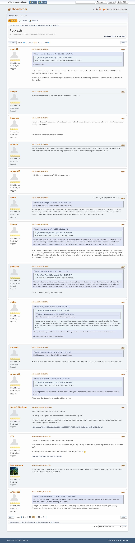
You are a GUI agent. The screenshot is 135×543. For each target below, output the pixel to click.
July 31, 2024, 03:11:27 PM (40, 266)
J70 (12, 436)
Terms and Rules (117, 540)
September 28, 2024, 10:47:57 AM (42, 407)
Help (109, 540)
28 (32, 42)
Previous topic (110, 36)
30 (39, 42)
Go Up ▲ (125, 540)
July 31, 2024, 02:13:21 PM (40, 198)
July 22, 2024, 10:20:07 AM (40, 144)
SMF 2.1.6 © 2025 (12, 540)
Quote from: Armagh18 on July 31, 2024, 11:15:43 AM (53, 203)
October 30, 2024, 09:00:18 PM (41, 492)
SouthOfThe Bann (18, 407)
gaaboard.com (17, 9)
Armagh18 (15, 171)
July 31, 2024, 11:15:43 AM (40, 171)
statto (13, 198)
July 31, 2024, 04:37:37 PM (40, 347)
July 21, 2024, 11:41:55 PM (40, 49)
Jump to (95, 526)
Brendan (14, 145)
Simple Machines (23, 540)
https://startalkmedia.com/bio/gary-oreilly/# (47, 456)
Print (123, 42)
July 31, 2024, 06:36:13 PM (40, 374)
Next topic (121, 36)
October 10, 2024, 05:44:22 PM (41, 436)
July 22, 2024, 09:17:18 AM (40, 118)
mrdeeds (14, 347)
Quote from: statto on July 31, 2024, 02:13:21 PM (51, 229)
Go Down (12, 42)
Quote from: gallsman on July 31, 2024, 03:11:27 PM (52, 307)
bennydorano (16, 465)
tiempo (13, 91)
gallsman (14, 267)
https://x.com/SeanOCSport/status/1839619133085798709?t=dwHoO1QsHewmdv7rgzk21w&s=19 (67, 427)
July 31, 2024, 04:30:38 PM (40, 302)
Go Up (11, 517)
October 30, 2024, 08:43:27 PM (41, 465)
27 (30, 42)
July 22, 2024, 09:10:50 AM (40, 91)
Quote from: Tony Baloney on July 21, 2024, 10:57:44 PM (54, 54)
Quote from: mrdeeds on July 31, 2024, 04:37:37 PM (52, 379)
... (28, 42)
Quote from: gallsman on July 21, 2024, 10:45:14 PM (54, 57)
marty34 (14, 49)
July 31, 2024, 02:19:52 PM (40, 224)
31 (41, 42)
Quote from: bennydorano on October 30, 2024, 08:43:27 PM (55, 497)
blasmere (14, 118)
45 (46, 42)
